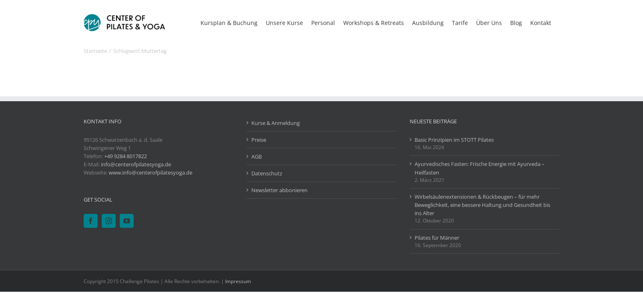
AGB (256, 156)
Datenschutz (266, 173)
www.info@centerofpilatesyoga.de (150, 172)
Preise (258, 139)
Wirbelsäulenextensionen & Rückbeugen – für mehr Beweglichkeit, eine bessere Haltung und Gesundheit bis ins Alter (482, 205)
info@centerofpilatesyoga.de (136, 164)
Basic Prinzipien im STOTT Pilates (454, 139)
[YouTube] (127, 221)
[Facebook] (91, 221)
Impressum (238, 281)
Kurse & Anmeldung (275, 123)
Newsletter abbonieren (279, 190)
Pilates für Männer (437, 237)
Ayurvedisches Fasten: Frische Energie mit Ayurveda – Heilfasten (480, 168)
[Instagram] (109, 221)
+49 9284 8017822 (125, 156)
